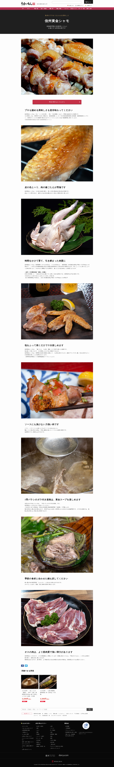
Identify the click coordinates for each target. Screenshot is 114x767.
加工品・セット (74, 8)
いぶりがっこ (62, 713)
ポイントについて (26, 743)
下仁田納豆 (76, 713)
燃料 (51, 738)
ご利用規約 (67, 728)
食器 (51, 736)
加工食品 (38, 740)
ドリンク (52, 728)
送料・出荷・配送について (27, 741)
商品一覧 (36, 8)
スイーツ (66, 8)
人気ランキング (69, 713)
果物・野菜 (58, 8)
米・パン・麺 (81, 8)
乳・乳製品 (52, 730)
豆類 (51, 732)
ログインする (25, 726)
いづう (50, 713)
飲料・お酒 (89, 8)
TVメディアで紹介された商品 (56, 746)
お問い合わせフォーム (27, 749)
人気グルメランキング (55, 748)
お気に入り (71, 5)
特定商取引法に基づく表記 (71, 732)
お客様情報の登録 (26, 730)
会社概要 (67, 726)
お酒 (51, 726)
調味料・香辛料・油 (40, 746)
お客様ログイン (80, 5)
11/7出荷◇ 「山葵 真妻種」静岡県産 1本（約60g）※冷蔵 (48, 692)
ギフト (28, 8)
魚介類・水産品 (39, 726)
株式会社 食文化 (58, 761)
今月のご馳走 (53, 740)
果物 (37, 732)
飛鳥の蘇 (55, 713)
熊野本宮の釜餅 (37, 713)
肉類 (37, 728)
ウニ (40, 715)
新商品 (46, 713)
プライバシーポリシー (70, 730)
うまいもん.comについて (27, 728)
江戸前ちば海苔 (84, 713)
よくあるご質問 (25, 734)
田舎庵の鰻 (45, 715)
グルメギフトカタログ (56, 715)
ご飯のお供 (52, 744)
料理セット (38, 742)
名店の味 (65, 715)
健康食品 (38, 744)
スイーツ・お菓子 (40, 736)
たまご (37, 730)
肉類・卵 (51, 8)
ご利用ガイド (89, 5)
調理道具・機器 (53, 734)
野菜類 (37, 734)
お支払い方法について (27, 736)
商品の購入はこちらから (57, 102)
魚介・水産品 (44, 8)
